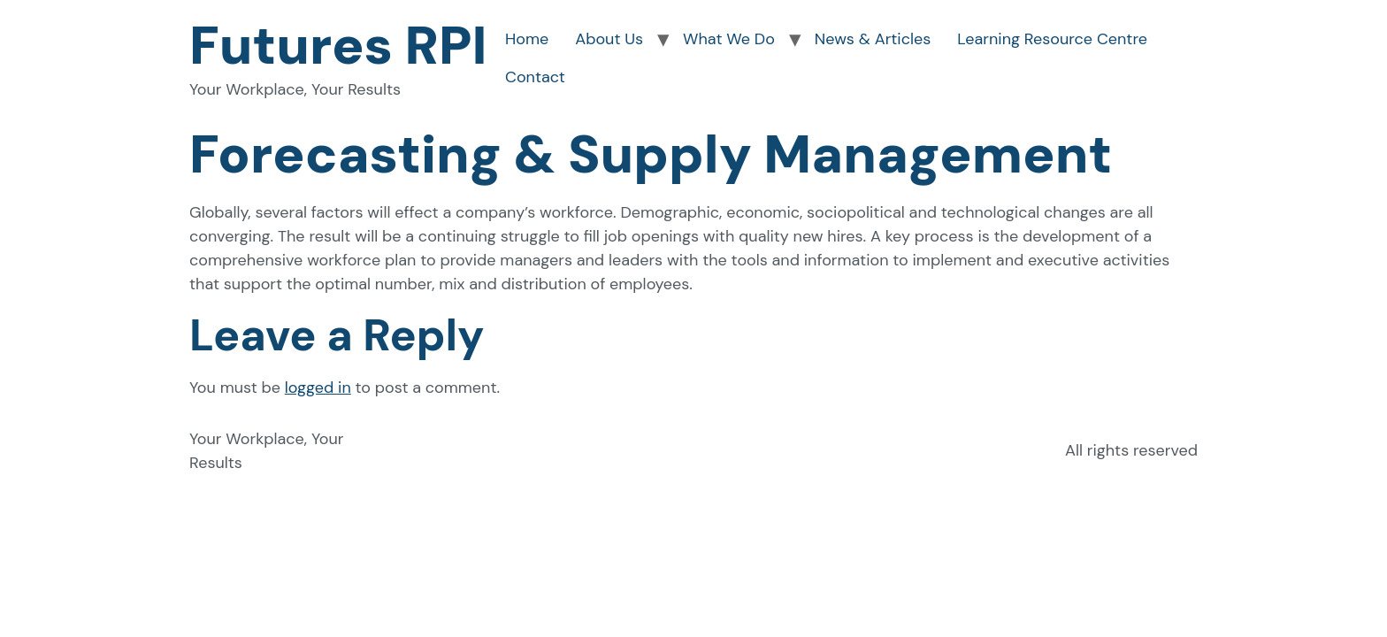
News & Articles (873, 39)
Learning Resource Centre (1052, 39)
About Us (609, 39)
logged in (318, 387)
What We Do (729, 39)
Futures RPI (338, 46)
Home (526, 39)
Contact (535, 77)
